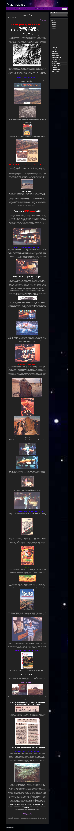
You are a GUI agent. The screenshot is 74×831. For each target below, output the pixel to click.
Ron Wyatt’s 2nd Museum (56, 65)
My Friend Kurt (38, 8)
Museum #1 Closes (55, 53)
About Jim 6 (54, 30)
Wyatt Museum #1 (55, 51)
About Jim (53, 20)
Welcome (11, 8)
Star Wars (53, 32)
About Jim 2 (54, 22)
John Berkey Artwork (28, 8)
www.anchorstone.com (27, 813)
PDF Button (43, 20)
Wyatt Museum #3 (55, 67)
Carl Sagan (53, 77)
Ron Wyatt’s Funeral (55, 45)
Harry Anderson (18, 8)
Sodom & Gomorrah (55, 71)
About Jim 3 (54, 24)
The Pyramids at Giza (56, 69)
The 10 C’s (54, 34)
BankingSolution (55, 41)
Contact (51, 8)
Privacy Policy (54, 86)
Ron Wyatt (45, 8)
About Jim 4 (54, 26)
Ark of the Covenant (55, 55)
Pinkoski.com (9, 827)
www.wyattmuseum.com (27, 812)
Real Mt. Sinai (54, 61)
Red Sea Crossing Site (56, 63)
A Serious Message (56, 47)
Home (7, 8)
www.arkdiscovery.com (27, 682)
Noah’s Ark (54, 49)
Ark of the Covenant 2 (56, 57)
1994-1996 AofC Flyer (56, 59)
